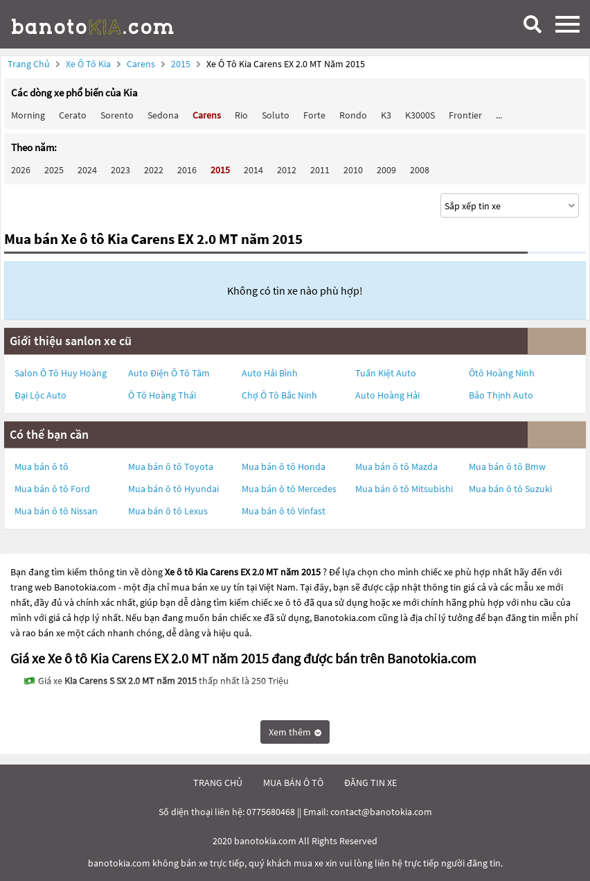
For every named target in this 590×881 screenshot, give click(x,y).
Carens (142, 64)
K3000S (420, 115)
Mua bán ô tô (42, 466)
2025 (54, 170)
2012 (286, 170)
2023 (120, 170)
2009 (386, 170)
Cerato (73, 115)
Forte (314, 115)
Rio (241, 115)
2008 (419, 170)
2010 (353, 170)
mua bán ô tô (293, 782)
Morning (28, 115)
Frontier (465, 115)
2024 (87, 170)
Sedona (163, 115)
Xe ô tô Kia (88, 64)
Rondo (353, 115)
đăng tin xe (370, 782)
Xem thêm (295, 732)
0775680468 (271, 811)
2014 (253, 170)
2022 (153, 170)
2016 (187, 170)
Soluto (275, 115)
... (499, 115)
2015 (182, 64)
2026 (20, 170)
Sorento (117, 115)
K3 (386, 115)
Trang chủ (29, 64)
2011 (320, 170)
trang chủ (217, 782)
